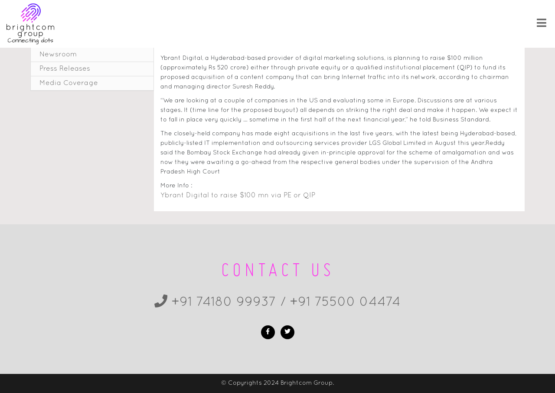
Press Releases (64, 69)
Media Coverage (68, 83)
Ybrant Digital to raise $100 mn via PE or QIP (237, 196)
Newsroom (58, 55)
